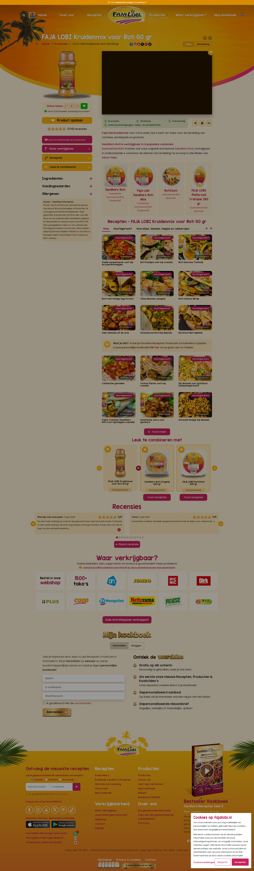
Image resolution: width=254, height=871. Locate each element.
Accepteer (240, 862)
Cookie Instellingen (204, 862)
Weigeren (222, 862)
